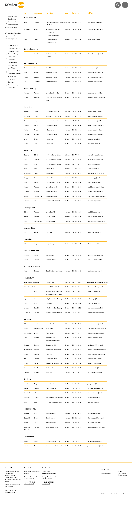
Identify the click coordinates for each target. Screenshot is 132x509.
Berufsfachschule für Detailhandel (12, 472)
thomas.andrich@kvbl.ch (95, 191)
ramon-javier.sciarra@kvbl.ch (97, 328)
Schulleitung (12, 76)
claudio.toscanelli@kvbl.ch (96, 312)
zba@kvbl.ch (46, 484)
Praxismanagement (14, 73)
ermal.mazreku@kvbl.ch (95, 368)
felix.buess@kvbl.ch (94, 144)
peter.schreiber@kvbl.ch (95, 116)
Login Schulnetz (106, 473)
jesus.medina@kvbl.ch (95, 130)
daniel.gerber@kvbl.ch (95, 68)
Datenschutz (122, 475)
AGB (120, 471)
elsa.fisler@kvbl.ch (93, 402)
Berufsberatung (13, 51)
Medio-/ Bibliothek (14, 71)
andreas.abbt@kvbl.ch (95, 22)
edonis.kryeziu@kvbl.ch (95, 155)
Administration (13, 45)
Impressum (122, 473)
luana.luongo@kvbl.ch (95, 112)
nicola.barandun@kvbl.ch (96, 125)
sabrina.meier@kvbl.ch (95, 271)
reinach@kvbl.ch (29, 484)
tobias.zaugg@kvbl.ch (95, 178)
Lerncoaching (12, 65)
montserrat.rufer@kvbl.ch (96, 221)
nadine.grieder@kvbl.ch (95, 388)
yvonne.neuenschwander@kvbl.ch (98, 282)
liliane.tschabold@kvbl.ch (96, 393)
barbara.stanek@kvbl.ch (95, 77)
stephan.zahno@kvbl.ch (95, 244)
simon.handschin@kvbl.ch (96, 418)
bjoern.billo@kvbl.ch (94, 232)
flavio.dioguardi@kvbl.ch (95, 29)
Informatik (11, 59)
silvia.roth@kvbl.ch (94, 291)
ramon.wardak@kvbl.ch (95, 93)
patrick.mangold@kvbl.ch (96, 187)
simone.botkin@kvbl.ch (95, 260)
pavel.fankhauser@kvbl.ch (96, 173)
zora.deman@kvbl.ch (94, 413)
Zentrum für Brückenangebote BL (49, 472)
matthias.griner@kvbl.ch (95, 324)
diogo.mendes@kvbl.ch (95, 121)
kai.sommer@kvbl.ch (94, 201)
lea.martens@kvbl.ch (94, 422)
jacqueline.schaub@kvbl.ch (96, 446)
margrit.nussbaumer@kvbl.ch (97, 349)
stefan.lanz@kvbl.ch (94, 139)
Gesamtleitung (13, 54)
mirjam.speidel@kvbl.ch (95, 441)
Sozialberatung (13, 85)
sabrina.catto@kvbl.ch (95, 337)
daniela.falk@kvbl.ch (94, 397)
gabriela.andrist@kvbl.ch (95, 308)
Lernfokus (11, 68)
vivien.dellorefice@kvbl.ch (96, 333)
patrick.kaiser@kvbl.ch (95, 212)
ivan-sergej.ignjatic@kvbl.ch (96, 196)
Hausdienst (11, 57)
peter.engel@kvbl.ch (94, 299)
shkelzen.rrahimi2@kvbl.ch (96, 97)
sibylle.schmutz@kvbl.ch (95, 72)
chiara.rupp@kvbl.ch (94, 39)
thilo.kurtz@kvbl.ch (94, 303)
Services (11, 82)
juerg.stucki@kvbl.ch (94, 384)
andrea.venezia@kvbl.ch (95, 372)
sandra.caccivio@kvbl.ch (95, 345)
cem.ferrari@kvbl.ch (94, 164)
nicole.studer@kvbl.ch (95, 363)
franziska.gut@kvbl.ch (95, 81)
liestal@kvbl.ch (10, 492)
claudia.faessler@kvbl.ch (95, 54)
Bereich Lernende (14, 48)
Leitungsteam (12, 62)
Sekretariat (11, 79)
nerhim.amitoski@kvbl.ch (96, 134)
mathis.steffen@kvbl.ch (95, 255)
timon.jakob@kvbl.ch (94, 182)
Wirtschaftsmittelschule (13, 33)
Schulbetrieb (12, 88)
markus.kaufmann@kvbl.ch (96, 427)
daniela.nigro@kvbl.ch (95, 359)
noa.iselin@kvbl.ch (93, 169)
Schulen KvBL (12, 16)
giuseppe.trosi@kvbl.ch (95, 159)
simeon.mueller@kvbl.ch (95, 216)
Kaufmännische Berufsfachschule (10, 476)
